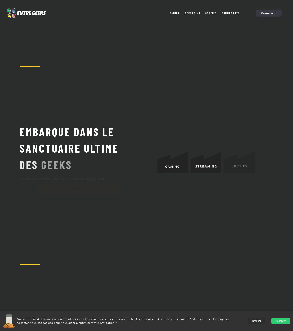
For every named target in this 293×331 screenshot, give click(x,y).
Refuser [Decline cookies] (256, 320)
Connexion (269, 13)
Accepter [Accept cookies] (281, 320)
